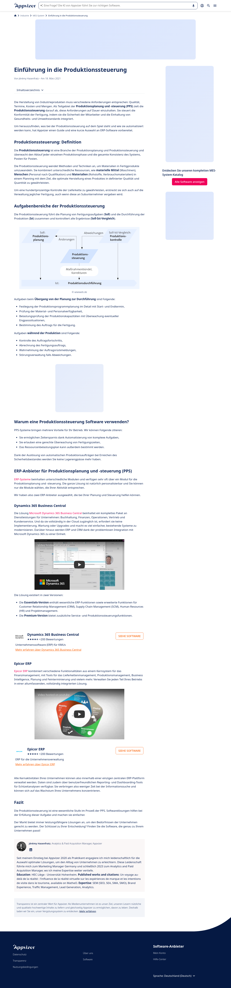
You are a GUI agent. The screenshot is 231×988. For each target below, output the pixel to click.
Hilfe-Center (159, 959)
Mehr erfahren (87, 911)
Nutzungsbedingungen (25, 966)
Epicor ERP (21, 671)
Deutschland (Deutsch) (180, 976)
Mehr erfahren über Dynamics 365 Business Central (48, 650)
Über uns (88, 953)
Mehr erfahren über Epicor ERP (35, 764)
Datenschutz (19, 954)
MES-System (38, 15)
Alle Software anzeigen (189, 182)
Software (88, 959)
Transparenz (19, 960)
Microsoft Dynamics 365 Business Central (55, 513)
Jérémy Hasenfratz (29, 78)
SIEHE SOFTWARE (129, 636)
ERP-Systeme (22, 479)
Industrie (24, 15)
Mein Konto (159, 952)
